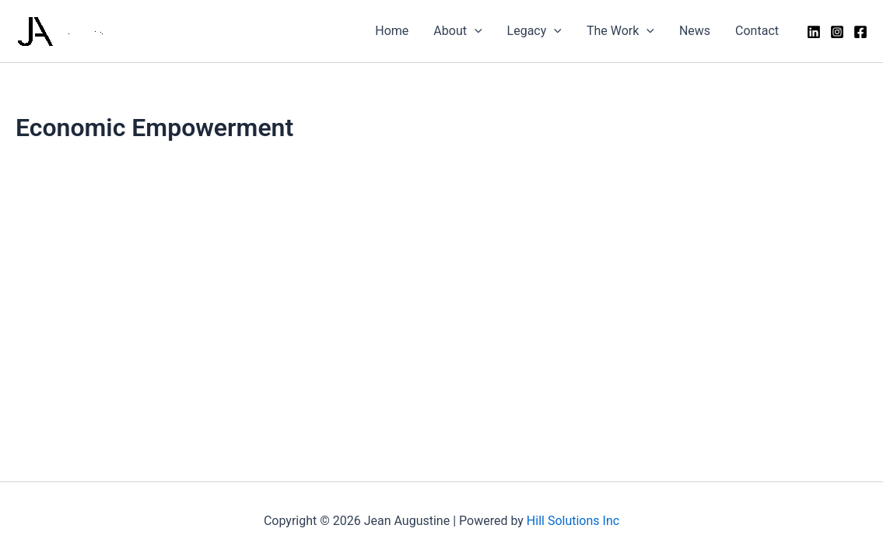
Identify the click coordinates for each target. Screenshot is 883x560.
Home (391, 30)
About (457, 31)
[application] (474, 31)
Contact (757, 30)
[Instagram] (837, 32)
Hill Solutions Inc (573, 520)
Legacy (534, 31)
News (694, 30)
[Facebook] (860, 32)
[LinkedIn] (814, 32)
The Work (620, 31)
